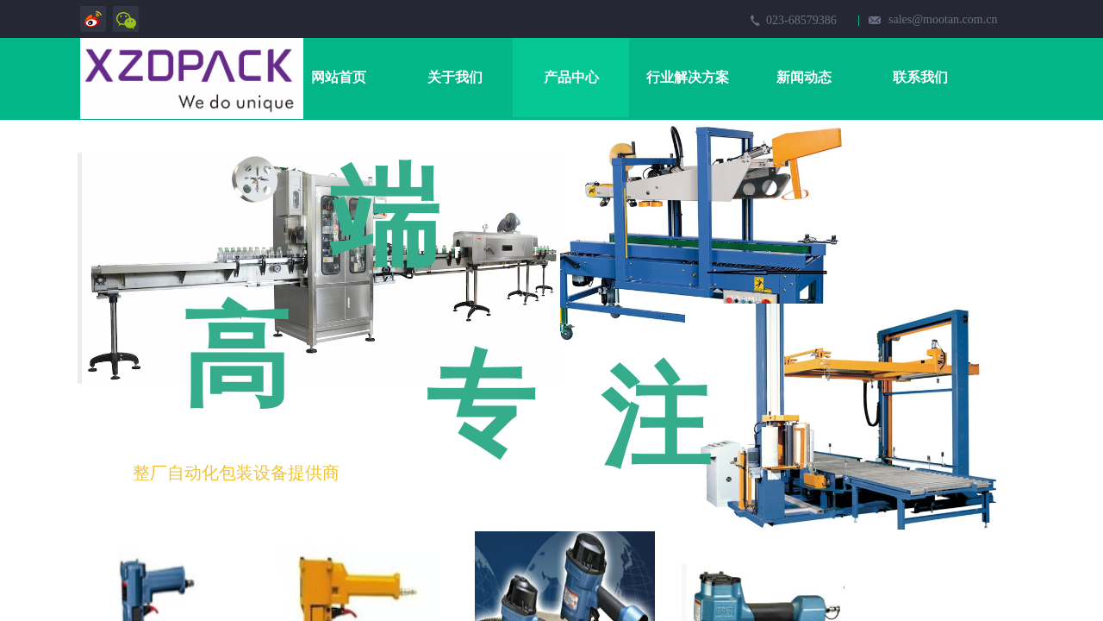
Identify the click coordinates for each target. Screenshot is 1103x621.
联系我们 (920, 77)
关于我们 (455, 77)
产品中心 (571, 77)
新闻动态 (804, 77)
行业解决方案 (687, 77)
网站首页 (338, 77)
